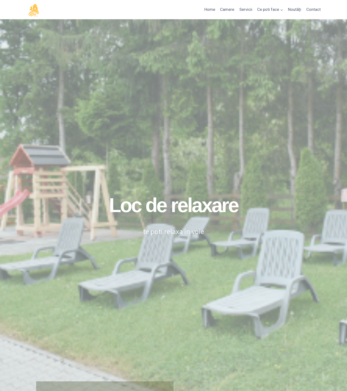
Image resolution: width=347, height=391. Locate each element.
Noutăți (294, 9)
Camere (227, 9)
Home (209, 9)
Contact (313, 9)
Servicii (245, 9)
